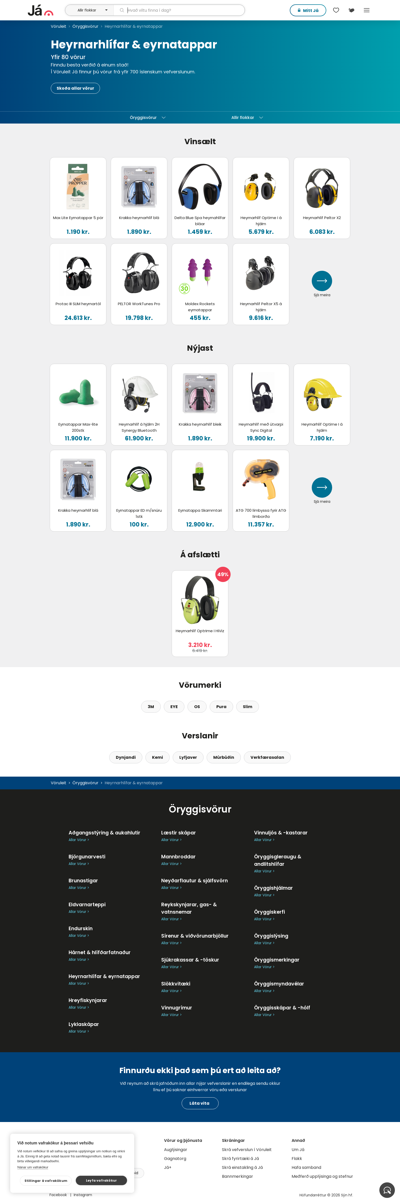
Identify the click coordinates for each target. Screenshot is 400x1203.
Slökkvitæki (175, 983)
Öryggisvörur (85, 26)
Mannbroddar (178, 856)
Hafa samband (306, 1167)
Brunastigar (83, 880)
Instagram (83, 1194)
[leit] (179, 10)
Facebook (58, 1194)
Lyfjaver (188, 757)
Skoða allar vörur (75, 88)
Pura (221, 707)
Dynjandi (126, 757)
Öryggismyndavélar (279, 983)
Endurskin (81, 928)
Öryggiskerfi (269, 912)
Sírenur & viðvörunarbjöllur (195, 935)
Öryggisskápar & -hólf (282, 1007)
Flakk (297, 1158)
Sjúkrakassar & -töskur (190, 959)
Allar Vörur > (79, 839)
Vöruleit (58, 26)
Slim (247, 707)
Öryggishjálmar (273, 888)
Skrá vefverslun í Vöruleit (247, 1150)
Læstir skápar (178, 832)
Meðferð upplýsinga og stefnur (322, 1176)
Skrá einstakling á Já (242, 1167)
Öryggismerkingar (276, 959)
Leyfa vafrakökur (102, 1180)
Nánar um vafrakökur (32, 1167)
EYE (174, 707)
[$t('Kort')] (351, 10)
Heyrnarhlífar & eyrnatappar (104, 976)
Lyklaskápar (84, 1024)
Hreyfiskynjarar (88, 1000)
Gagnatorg (175, 1158)
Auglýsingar (175, 1150)
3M (151, 707)
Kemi (157, 757)
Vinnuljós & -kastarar (281, 832)
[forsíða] (46, 10)
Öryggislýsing (271, 935)
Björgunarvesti (87, 856)
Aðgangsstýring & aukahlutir (104, 832)
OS (197, 707)
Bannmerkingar (237, 1176)
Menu (366, 10)
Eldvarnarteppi (87, 904)
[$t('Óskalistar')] (336, 10)
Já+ (167, 1167)
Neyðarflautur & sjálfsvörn (194, 880)
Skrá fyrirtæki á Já (240, 1158)
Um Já (298, 1150)
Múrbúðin (223, 757)
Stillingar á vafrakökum (50, 1181)
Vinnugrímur (176, 1007)
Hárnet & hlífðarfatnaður (100, 952)
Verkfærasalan (267, 757)
